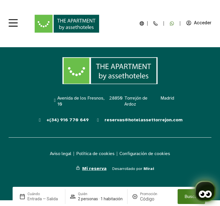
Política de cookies (95, 154)
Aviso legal (60, 154)
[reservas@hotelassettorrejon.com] (98, 120)
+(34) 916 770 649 (67, 120)
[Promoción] (154, 199)
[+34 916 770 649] (155, 23)
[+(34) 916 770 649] (40, 120)
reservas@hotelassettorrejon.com (143, 120)
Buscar (191, 196)
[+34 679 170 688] (172, 23)
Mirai (149, 168)
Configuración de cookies (144, 154)
